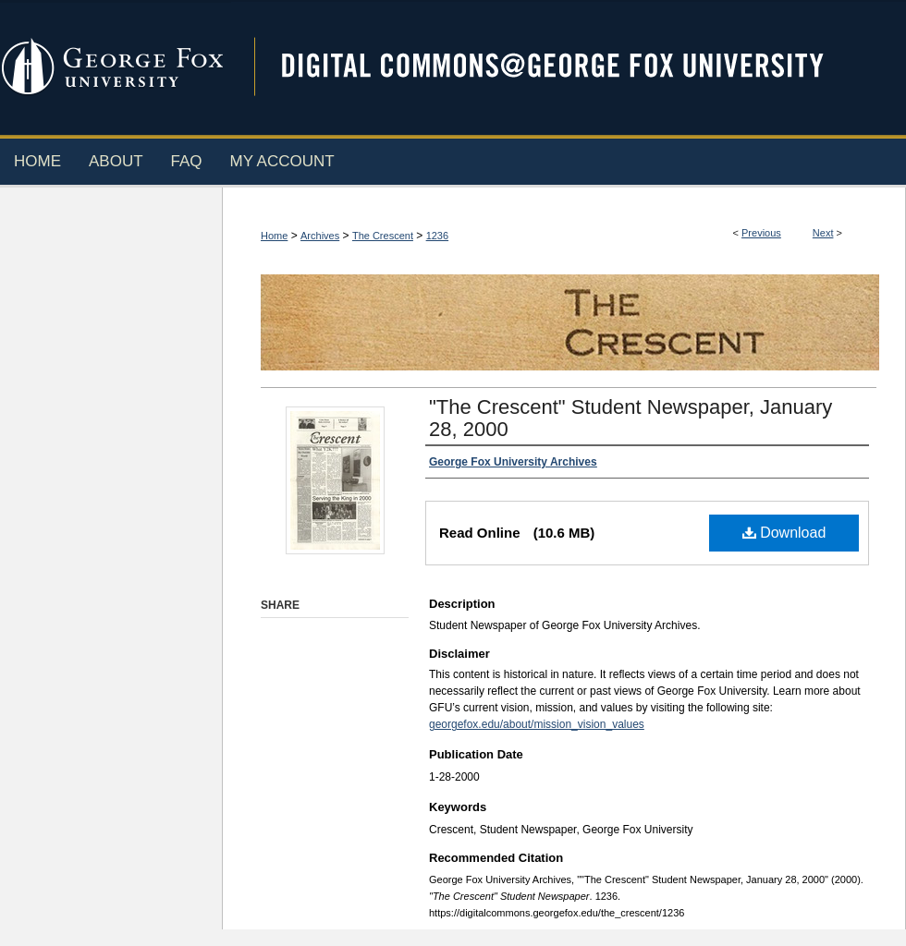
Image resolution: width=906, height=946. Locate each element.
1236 (437, 235)
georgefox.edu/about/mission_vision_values (536, 724)
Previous (761, 232)
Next (823, 232)
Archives (319, 235)
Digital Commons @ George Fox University (568, 67)
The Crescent (382, 235)
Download (784, 532)
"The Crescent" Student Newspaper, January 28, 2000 (630, 418)
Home (274, 235)
